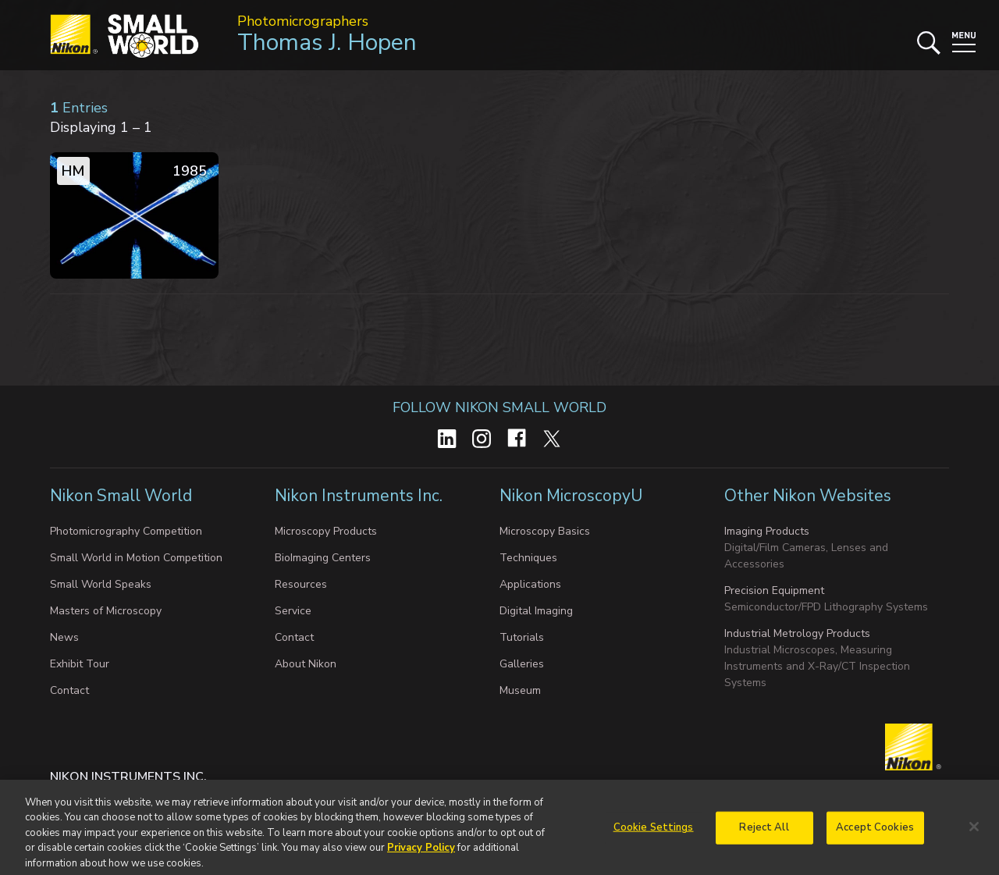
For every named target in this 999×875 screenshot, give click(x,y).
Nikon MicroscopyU (571, 496)
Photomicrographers (302, 21)
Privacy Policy (421, 852)
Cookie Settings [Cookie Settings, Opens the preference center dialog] (653, 831)
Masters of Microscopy (106, 610)
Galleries (522, 663)
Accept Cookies (875, 831)
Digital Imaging (536, 610)
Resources (301, 584)
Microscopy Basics (545, 531)
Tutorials (522, 637)
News (64, 637)
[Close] (974, 831)
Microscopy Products (326, 531)
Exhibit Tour (79, 663)
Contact (69, 690)
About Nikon (305, 663)
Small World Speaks (100, 584)
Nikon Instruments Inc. (360, 496)
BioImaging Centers (323, 557)
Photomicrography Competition (126, 531)
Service (293, 610)
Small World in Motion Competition (136, 557)
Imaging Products (766, 531)
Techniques (528, 557)
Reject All (763, 831)
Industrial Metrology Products (797, 633)
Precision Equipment (774, 590)
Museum (520, 690)
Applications (530, 584)
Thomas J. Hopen (327, 43)
